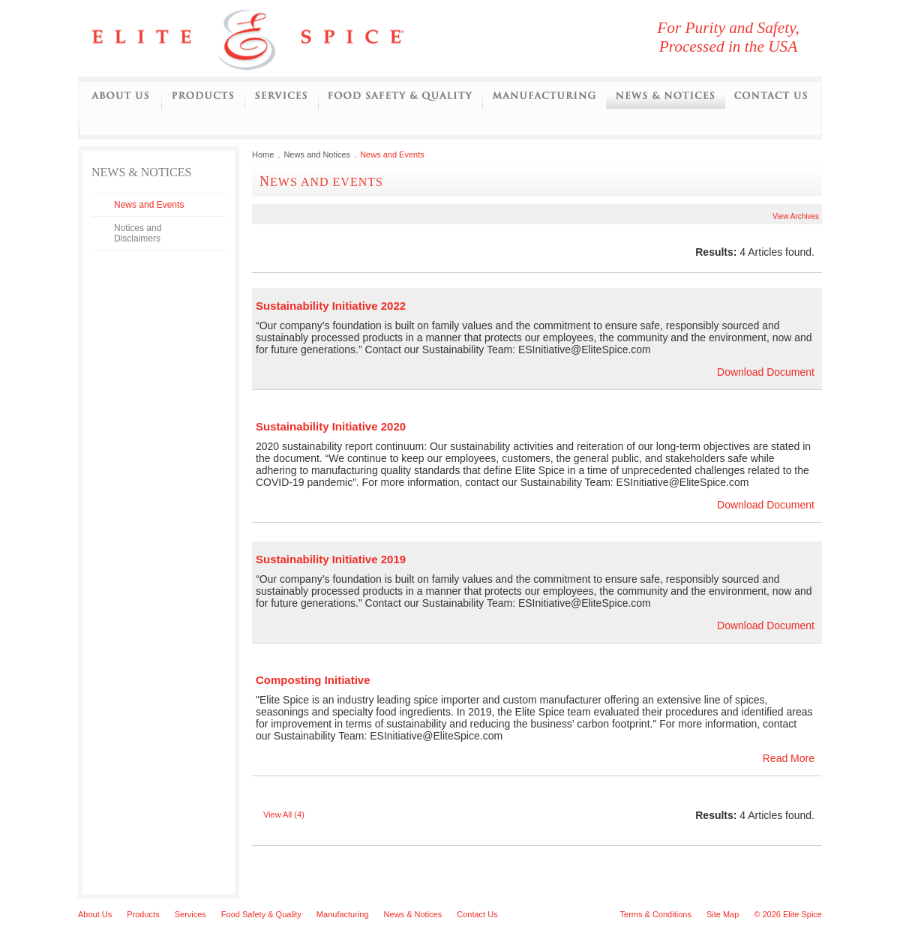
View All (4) (283, 814)
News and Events (149, 205)
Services (281, 96)
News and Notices (665, 96)
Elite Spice (265, 38)
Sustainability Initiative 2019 (331, 559)
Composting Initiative (313, 680)
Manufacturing (544, 96)
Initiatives (91, 123)
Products (202, 96)
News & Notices (413, 914)
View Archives (795, 216)
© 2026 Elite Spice (788, 914)
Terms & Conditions (656, 914)
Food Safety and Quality (400, 96)
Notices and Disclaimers (137, 233)
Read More (788, 758)
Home (263, 154)
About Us (120, 96)
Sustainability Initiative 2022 (331, 305)
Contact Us (770, 96)
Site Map (722, 914)
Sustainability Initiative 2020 (331, 426)
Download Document (765, 372)
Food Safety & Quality (261, 914)
